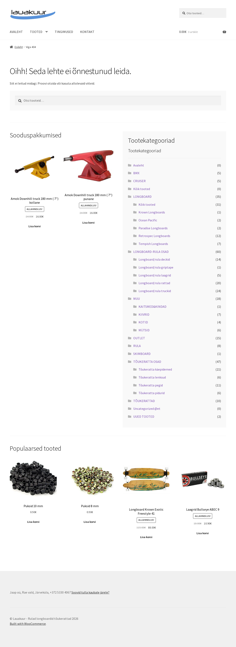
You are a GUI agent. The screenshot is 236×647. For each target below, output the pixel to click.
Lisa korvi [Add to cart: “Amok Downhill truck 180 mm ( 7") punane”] (88, 222)
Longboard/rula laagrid (155, 275)
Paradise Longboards (153, 228)
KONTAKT (87, 32)
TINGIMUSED (64, 32)
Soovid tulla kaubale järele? (90, 592)
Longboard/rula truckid (155, 291)
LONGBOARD (142, 197)
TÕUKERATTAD (144, 401)
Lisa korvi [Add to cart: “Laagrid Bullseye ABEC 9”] (203, 533)
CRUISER (139, 181)
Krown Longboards (152, 212)
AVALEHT (16, 32)
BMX (136, 173)
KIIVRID (144, 314)
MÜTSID (144, 330)
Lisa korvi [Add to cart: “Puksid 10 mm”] (33, 522)
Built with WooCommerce (28, 624)
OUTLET (139, 338)
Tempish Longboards (153, 244)
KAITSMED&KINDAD (152, 306)
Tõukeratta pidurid (152, 393)
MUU (136, 299)
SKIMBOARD (142, 354)
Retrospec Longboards (154, 236)
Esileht (19, 47)
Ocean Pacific (148, 220)
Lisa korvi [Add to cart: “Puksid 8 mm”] (90, 522)
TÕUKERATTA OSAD (147, 362)
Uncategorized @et (146, 409)
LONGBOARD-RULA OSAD (151, 252)
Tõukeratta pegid (151, 385)
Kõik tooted (141, 189)
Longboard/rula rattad (154, 283)
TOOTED (36, 32)
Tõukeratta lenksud (152, 377)
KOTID (143, 322)
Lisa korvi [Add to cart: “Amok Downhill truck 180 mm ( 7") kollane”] (34, 226)
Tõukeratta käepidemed (155, 369)
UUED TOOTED (143, 416)
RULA (137, 346)
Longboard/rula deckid (154, 259)
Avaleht (138, 165)
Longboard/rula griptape (156, 267)
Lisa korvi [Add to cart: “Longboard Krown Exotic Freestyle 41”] (146, 537)
